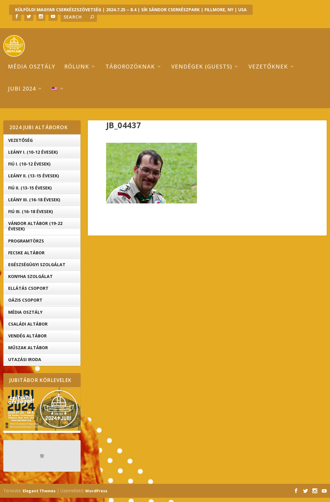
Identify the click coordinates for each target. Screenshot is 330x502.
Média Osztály (25, 316)
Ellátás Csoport (28, 292)
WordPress (96, 495)
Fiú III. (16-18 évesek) (30, 216)
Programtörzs (26, 245)
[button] (151, 177)
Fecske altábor (26, 257)
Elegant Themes (39, 495)
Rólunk (76, 71)
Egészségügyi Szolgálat (36, 269)
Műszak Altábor (28, 352)
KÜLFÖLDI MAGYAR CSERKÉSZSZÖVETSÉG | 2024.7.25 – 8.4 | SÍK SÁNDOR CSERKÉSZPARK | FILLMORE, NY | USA (131, 9)
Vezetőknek (268, 71)
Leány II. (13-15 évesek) (33, 180)
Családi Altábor (28, 328)
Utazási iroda (24, 363)
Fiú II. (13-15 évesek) (30, 192)
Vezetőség (20, 144)
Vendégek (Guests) (201, 71)
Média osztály (31, 71)
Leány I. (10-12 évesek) (33, 156)
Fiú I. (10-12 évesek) (29, 168)
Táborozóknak (130, 71)
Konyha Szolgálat (30, 280)
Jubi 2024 (22, 93)
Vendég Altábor (27, 340)
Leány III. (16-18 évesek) (34, 204)
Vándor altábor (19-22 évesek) (35, 230)
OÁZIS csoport (25, 304)
